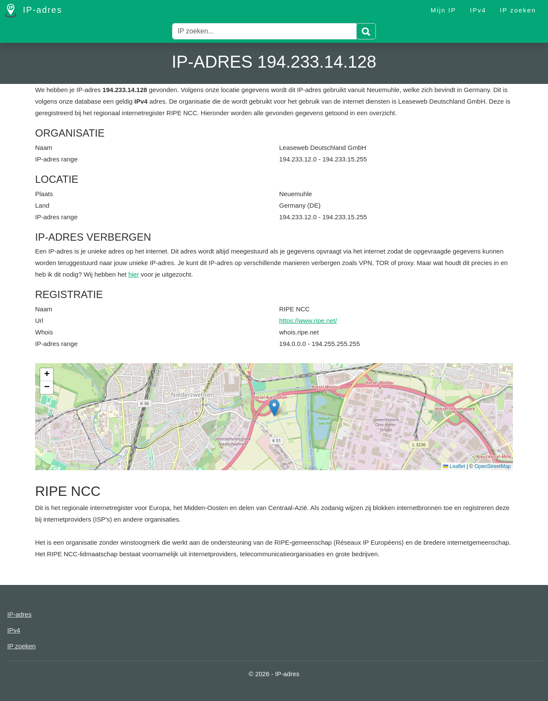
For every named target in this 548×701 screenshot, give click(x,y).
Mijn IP (443, 10)
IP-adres (33, 11)
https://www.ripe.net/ (308, 320)
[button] (274, 408)
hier (133, 274)
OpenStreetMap (492, 466)
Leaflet (454, 466)
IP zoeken (518, 10)
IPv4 (478, 10)
